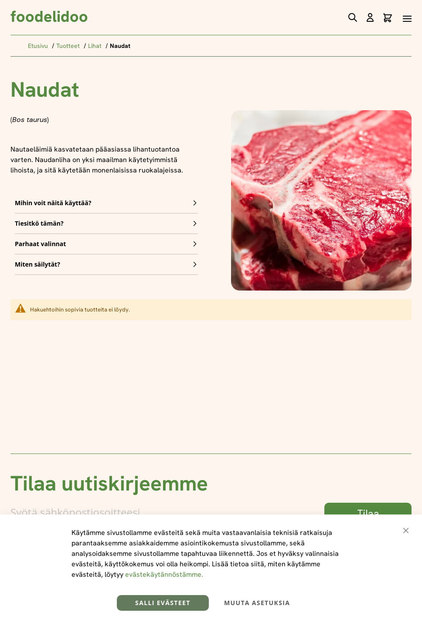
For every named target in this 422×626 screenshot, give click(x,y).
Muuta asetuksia (257, 603)
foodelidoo (49, 16)
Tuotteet (69, 46)
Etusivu (39, 46)
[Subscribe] (368, 514)
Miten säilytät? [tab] (37, 264)
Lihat (95, 46)
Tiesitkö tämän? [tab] (39, 223)
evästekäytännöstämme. (164, 574)
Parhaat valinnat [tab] (40, 244)
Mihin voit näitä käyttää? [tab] (53, 203)
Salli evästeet (163, 603)
